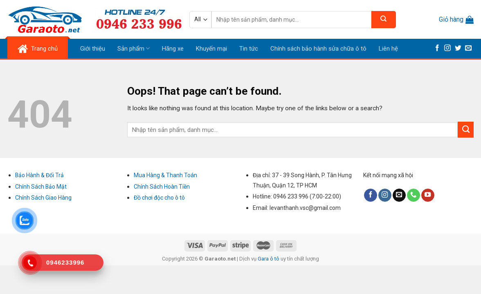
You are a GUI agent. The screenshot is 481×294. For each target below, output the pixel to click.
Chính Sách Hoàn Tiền (162, 186)
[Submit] (466, 129)
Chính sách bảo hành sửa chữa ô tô (318, 48)
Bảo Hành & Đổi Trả (39, 175)
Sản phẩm (133, 48)
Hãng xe (173, 48)
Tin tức (248, 48)
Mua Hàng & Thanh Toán (165, 175)
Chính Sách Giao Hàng (43, 197)
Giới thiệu (92, 48)
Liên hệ (388, 48)
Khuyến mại (211, 48)
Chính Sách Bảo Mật (41, 186)
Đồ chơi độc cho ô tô (159, 197)
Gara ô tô (269, 259)
